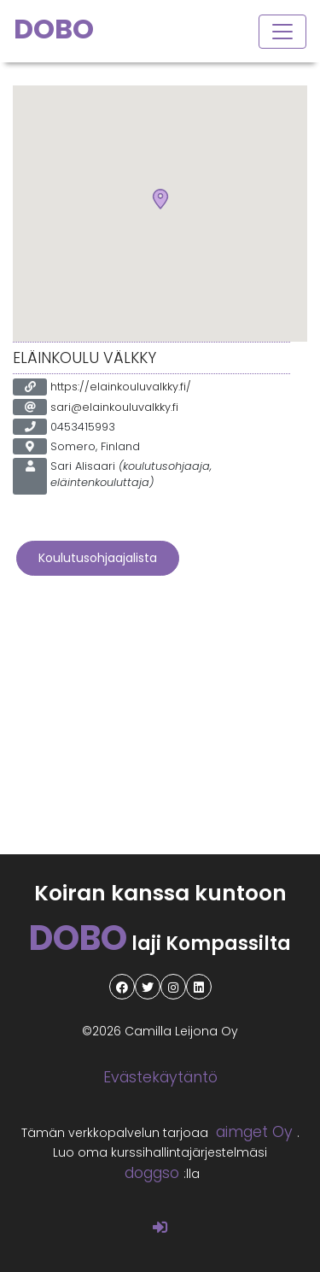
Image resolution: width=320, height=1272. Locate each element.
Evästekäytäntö (160, 1077)
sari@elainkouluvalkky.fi (114, 407)
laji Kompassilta (160, 943)
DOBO (54, 28)
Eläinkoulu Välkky (84, 358)
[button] (160, 200)
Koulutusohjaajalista (97, 557)
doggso (152, 1173)
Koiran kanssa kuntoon (160, 893)
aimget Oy (254, 1132)
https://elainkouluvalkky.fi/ (120, 386)
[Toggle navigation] (282, 32)
